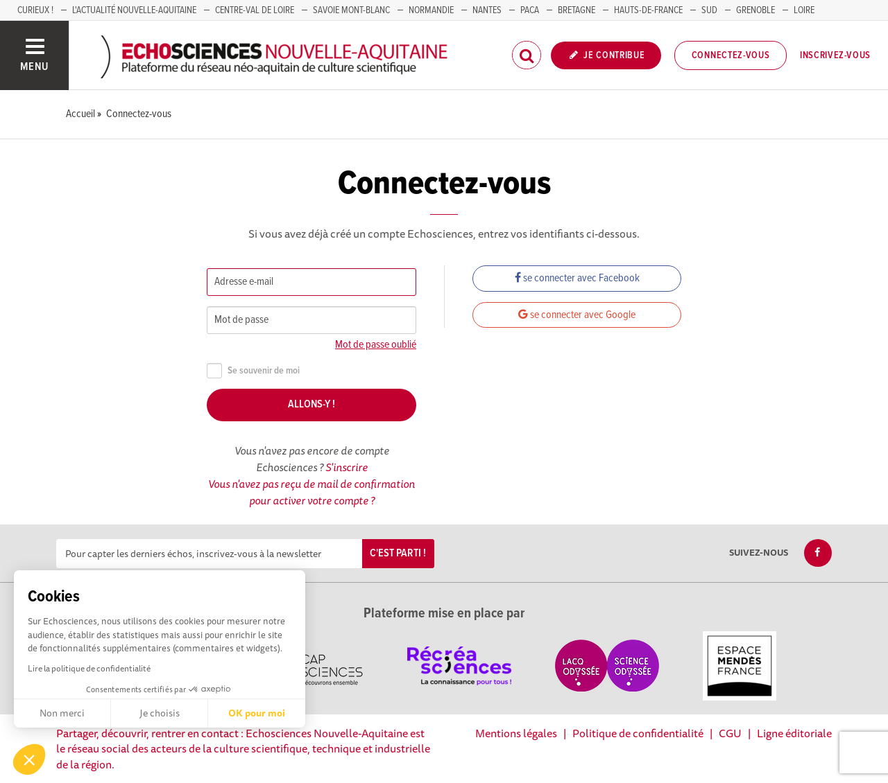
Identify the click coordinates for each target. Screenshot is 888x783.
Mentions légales (516, 733)
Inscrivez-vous (835, 55)
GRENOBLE (755, 10)
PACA (529, 10)
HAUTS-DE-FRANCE (648, 10)
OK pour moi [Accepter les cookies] (256, 713)
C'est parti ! (398, 553)
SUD (709, 10)
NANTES (487, 10)
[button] (29, 759)
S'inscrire (346, 467)
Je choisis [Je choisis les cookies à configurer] (159, 713)
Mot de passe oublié (375, 344)
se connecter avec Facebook (577, 278)
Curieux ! (35, 10)
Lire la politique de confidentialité (89, 668)
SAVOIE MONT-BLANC (351, 10)
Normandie (431, 10)
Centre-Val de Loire (254, 10)
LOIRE (804, 10)
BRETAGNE (576, 10)
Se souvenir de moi (253, 371)
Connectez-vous (731, 55)
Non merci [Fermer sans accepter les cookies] (62, 713)
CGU (730, 733)
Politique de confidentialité (637, 733)
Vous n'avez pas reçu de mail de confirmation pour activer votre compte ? (311, 492)
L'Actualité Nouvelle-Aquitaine (134, 10)
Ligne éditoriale (794, 733)
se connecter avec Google (576, 315)
